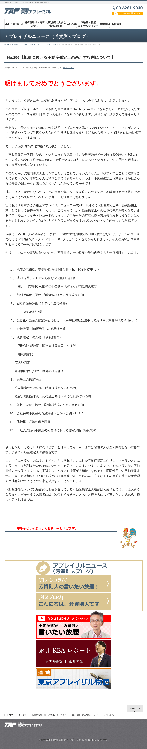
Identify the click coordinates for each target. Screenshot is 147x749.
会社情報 (23, 715)
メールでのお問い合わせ (127, 13)
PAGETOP (134, 708)
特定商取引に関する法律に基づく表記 (49, 715)
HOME (10, 715)
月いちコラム (68, 68)
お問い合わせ (110, 715)
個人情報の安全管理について (85, 715)
